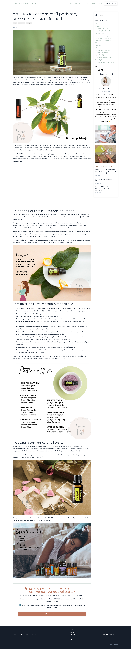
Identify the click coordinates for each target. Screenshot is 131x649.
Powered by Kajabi (114, 644)
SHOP (76, 3)
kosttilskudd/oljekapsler (102, 36)
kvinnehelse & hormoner (103, 38)
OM (87, 3)
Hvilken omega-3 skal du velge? (103, 180)
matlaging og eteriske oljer (103, 41)
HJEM (70, 3)
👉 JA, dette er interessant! (52, 614)
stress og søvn (29, 23)
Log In (101, 3)
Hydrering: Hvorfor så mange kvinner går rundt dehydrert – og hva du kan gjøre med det (105, 171)
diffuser (15, 23)
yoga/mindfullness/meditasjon (104, 62)
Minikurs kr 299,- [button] (111, 3)
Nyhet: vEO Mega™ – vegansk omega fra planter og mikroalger (105, 188)
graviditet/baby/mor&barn (103, 31)
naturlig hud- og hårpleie (103, 50)
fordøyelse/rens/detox (102, 28)
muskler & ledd (100, 48)
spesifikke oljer (21, 23)
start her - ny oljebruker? (103, 57)
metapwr (98, 45)
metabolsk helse (100, 43)
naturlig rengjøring (101, 53)
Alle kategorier (99, 24)
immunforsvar (99, 33)
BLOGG (81, 3)
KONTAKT (93, 3)
